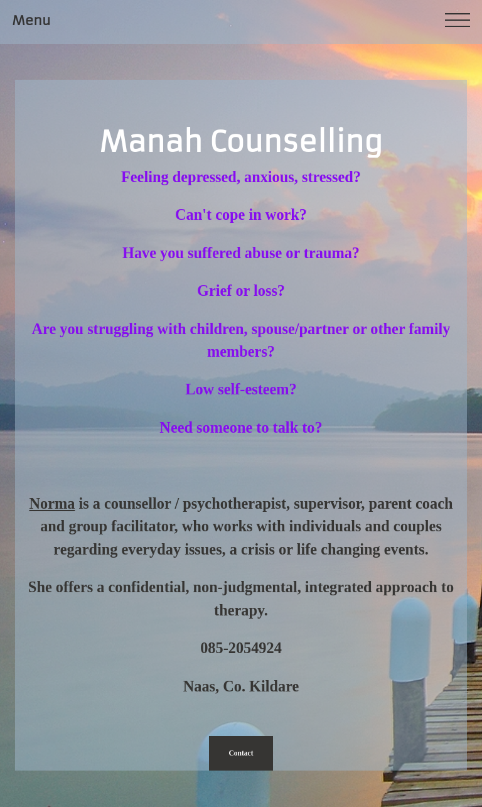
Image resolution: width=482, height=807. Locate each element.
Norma (52, 503)
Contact (240, 753)
